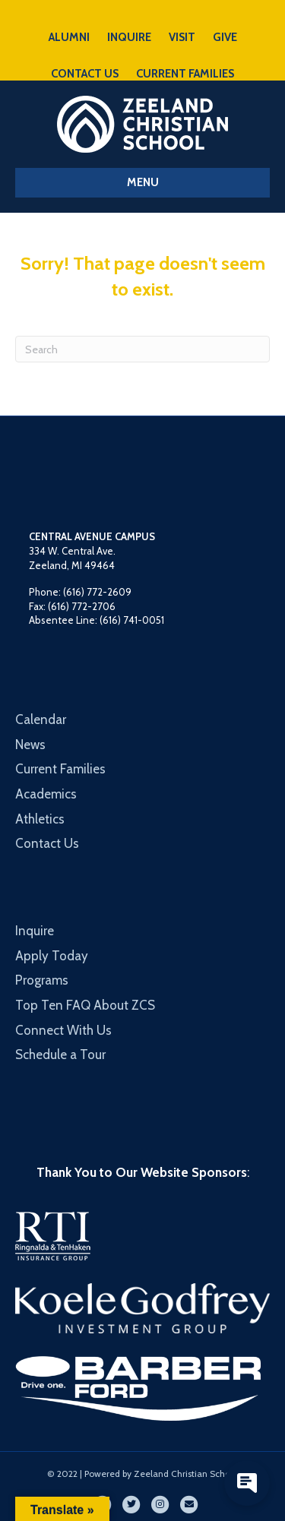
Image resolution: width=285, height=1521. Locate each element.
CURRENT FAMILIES (185, 74)
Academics (46, 794)
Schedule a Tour (60, 1054)
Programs (41, 980)
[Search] (142, 349)
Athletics (40, 819)
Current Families (60, 768)
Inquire (34, 930)
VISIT (182, 37)
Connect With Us (63, 1030)
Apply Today (51, 955)
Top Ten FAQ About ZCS (85, 1005)
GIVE (225, 37)
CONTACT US (85, 74)
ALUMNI (69, 37)
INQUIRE (129, 37)
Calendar (40, 719)
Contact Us (47, 843)
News (30, 744)
